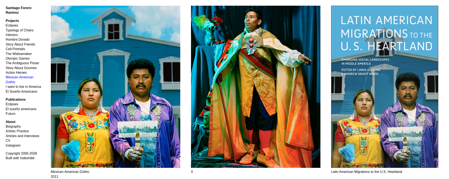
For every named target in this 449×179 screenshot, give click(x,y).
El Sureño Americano (21, 91)
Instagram (13, 145)
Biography (13, 126)
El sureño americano (21, 109)
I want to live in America (23, 86)
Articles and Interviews (22, 136)
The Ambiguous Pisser (22, 63)
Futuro (10, 113)
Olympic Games (18, 58)
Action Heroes (16, 72)
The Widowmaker (19, 54)
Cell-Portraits (15, 49)
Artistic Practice (17, 131)
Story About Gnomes (21, 68)
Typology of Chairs (20, 30)
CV (8, 140)
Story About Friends (20, 44)
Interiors (12, 35)
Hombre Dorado (18, 39)
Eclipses (12, 25)
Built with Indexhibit (20, 158)
